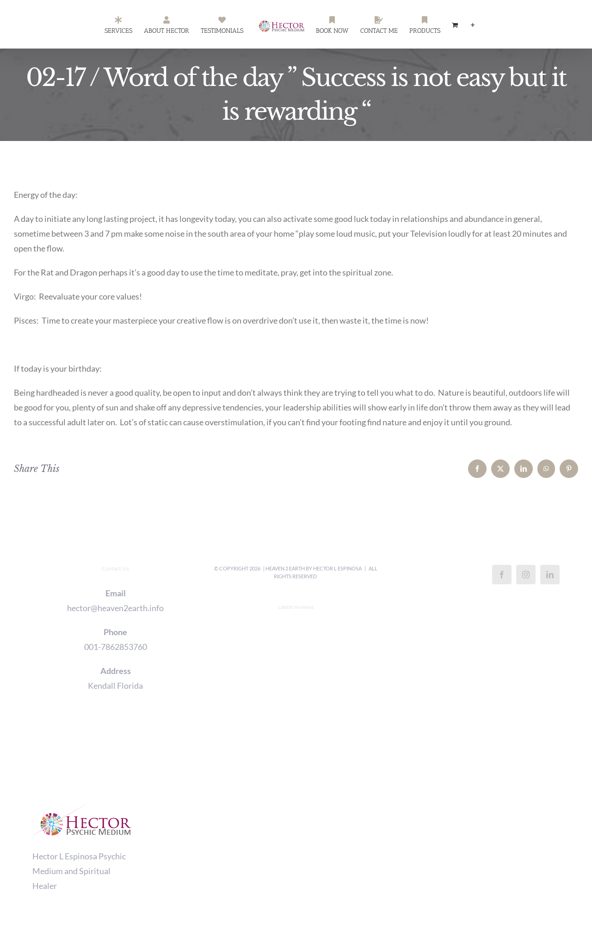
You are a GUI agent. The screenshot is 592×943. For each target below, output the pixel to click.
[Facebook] (502, 574)
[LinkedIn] (550, 574)
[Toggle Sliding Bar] (472, 24)
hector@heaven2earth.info (115, 608)
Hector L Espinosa (337, 568)
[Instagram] (526, 574)
